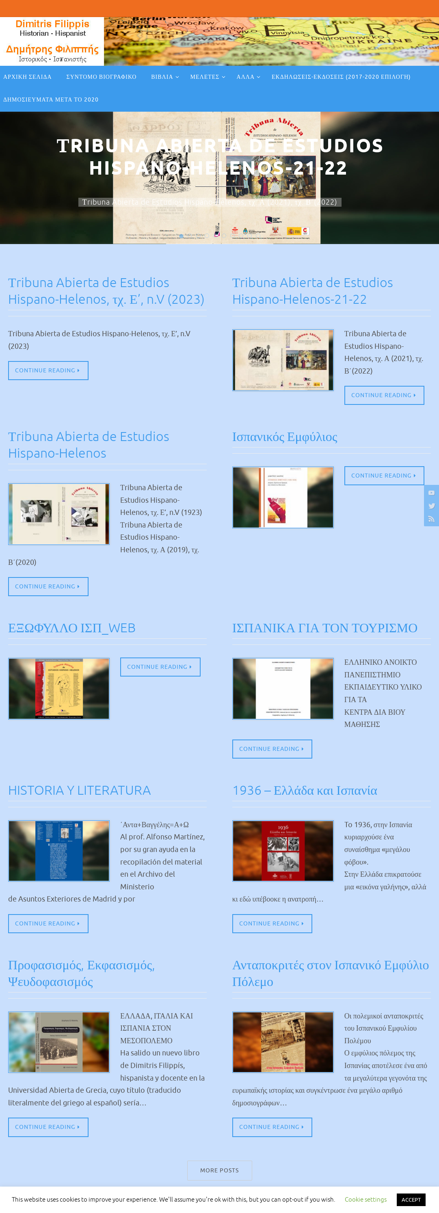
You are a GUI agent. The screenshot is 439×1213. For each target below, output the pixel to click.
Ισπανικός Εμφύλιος (288, 436)
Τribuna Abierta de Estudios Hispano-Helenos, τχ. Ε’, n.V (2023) (93, 299)
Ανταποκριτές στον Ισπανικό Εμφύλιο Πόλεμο (311, 974)
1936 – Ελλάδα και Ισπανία (309, 791)
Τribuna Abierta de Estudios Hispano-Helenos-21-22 (317, 291)
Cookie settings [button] (366, 1200)
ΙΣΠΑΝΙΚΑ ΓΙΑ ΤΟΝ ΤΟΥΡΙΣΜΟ (331, 628)
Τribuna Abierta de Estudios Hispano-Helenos (93, 445)
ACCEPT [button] (411, 1199)
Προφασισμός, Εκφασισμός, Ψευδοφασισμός (86, 974)
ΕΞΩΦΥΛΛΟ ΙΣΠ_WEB (75, 628)
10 (258, 231)
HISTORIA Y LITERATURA (83, 791)
